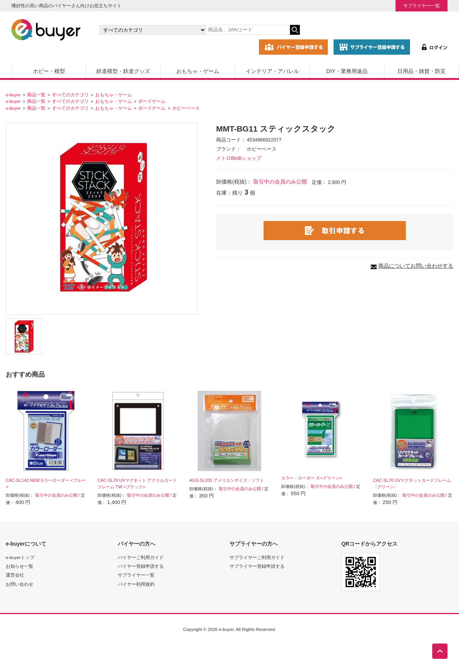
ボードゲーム (152, 101)
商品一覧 (36, 94)
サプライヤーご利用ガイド (257, 557)
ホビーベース (186, 108)
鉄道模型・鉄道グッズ (123, 71)
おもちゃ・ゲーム (197, 71)
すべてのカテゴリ (70, 94)
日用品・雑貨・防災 (421, 71)
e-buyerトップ (20, 557)
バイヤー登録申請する (141, 566)
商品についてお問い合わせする (415, 266)
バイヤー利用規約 (136, 584)
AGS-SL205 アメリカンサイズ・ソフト (226, 480)
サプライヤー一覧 (421, 5)
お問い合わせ (19, 584)
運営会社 (15, 574)
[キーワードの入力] (248, 30)
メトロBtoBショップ (238, 158)
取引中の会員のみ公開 (280, 182)
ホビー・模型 (49, 71)
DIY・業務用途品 (346, 71)
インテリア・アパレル (272, 71)
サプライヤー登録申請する (257, 566)
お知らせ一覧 (19, 566)
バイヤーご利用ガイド (141, 557)
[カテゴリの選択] (152, 30)
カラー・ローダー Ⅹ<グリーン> (311, 478)
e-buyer (13, 94)
